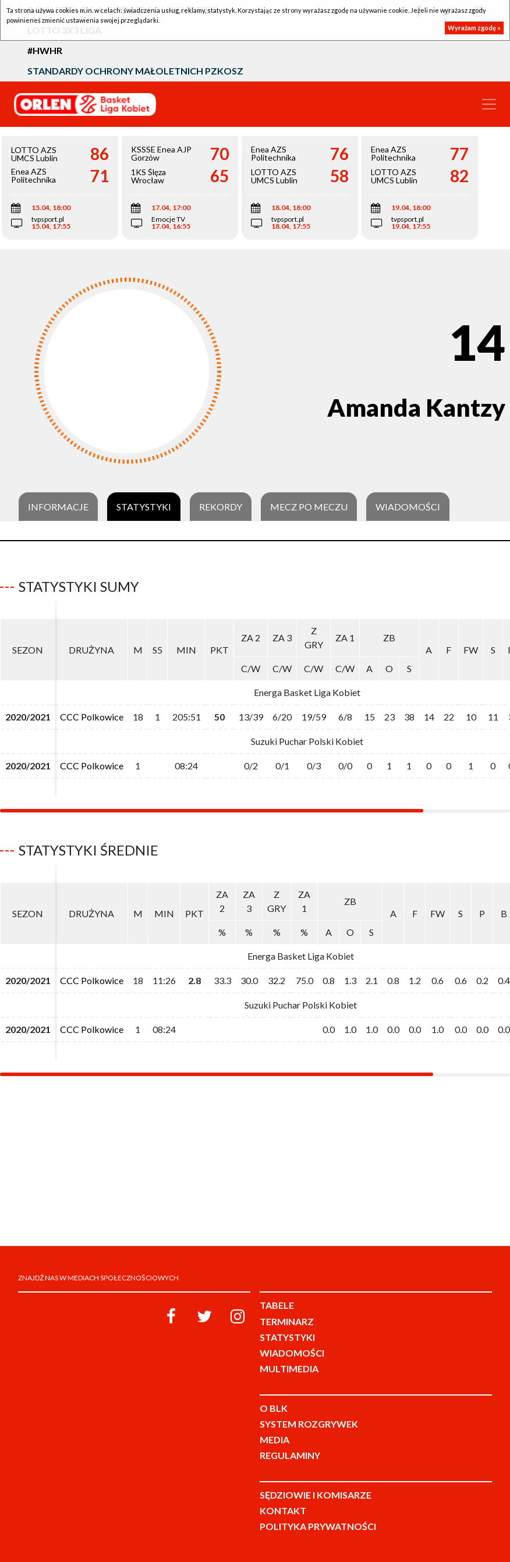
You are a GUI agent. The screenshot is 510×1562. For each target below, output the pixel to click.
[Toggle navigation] (489, 104)
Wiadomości (408, 507)
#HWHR (44, 50)
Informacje (58, 507)
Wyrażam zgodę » (474, 27)
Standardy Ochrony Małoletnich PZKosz (135, 70)
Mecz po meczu (309, 507)
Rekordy (220, 507)
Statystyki (143, 507)
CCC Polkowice (91, 716)
